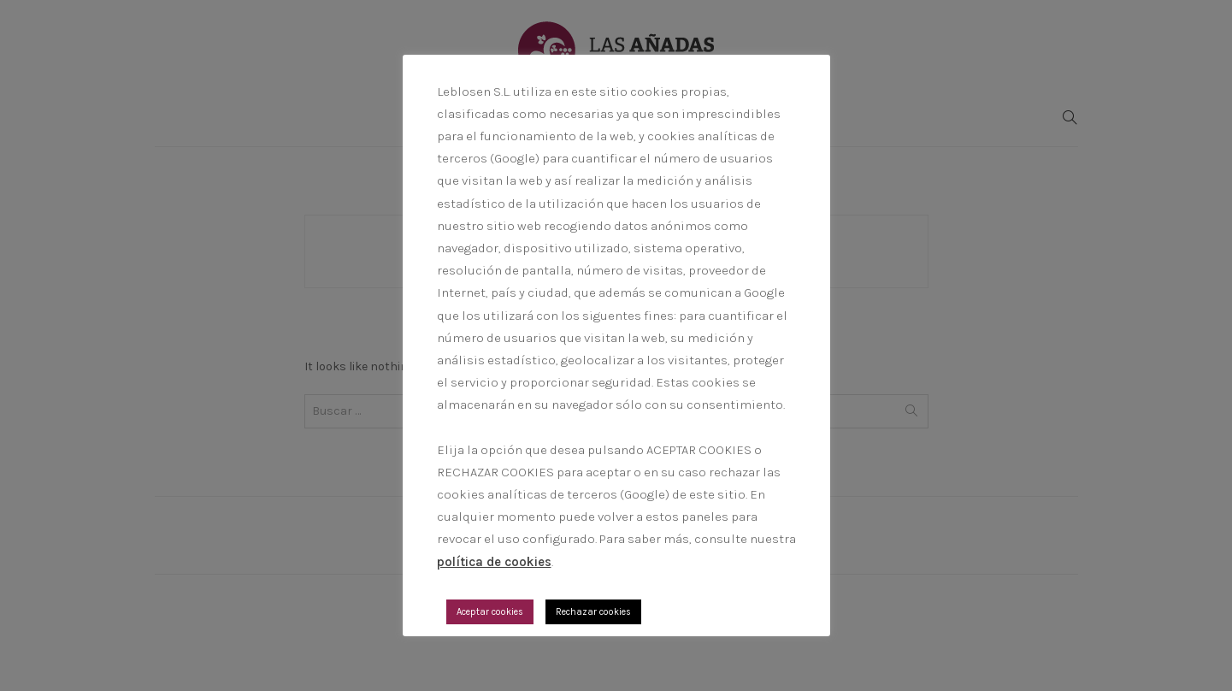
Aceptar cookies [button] (490, 611)
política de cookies (494, 562)
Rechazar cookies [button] (593, 611)
